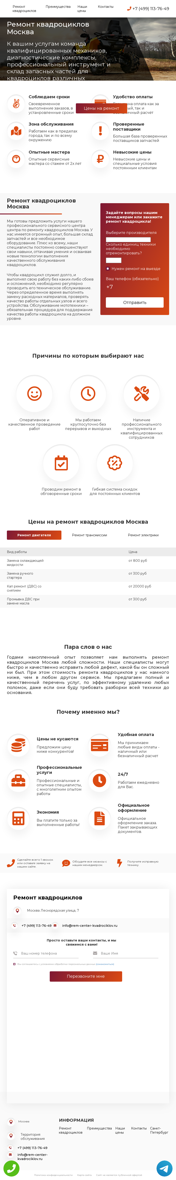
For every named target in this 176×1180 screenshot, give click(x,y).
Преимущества (58, 7)
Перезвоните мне (86, 976)
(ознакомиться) (105, 964)
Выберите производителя (131, 232)
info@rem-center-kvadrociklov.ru (89, 926)
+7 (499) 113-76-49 (148, 8)
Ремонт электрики (143, 535)
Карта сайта (84, 1175)
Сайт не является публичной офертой (119, 1175)
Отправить (134, 302)
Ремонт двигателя (34, 535)
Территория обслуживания (33, 1136)
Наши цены (82, 9)
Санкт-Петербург (159, 1130)
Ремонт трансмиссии (89, 535)
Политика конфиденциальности (53, 1175)
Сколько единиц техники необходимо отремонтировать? (131, 248)
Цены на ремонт (101, 108)
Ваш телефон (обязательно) (132, 279)
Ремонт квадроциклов (24, 9)
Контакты (105, 7)
